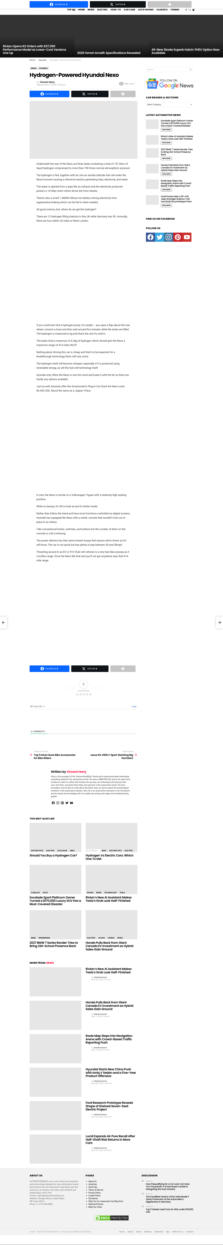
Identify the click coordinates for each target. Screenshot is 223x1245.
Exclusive (62, 856)
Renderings (44, 943)
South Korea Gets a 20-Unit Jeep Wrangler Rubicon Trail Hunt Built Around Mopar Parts (176, 204)
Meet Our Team (95, 1212)
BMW (33, 943)
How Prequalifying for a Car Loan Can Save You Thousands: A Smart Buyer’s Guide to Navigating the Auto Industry (168, 1192)
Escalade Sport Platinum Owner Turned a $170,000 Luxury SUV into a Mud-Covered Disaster (55, 906)
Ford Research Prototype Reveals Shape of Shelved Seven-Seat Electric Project (109, 1111)
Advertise (92, 1190)
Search (190, 75)
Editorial (147, 1237)
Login (134, 712)
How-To (116, 12)
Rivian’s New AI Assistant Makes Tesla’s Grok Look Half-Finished (109, 904)
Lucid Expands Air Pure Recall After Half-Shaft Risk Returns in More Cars (110, 1145)
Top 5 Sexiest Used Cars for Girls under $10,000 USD (169, 1216)
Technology (110, 898)
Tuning (174, 12)
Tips (168, 1237)
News (91, 12)
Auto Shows (146, 12)
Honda (111, 943)
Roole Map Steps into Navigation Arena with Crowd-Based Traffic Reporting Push (109, 1044)
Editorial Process (95, 1210)
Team (138, 1237)
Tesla (122, 898)
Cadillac (35, 898)
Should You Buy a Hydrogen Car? (53, 861)
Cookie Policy (94, 1201)
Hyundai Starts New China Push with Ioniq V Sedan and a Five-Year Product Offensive (111, 1078)
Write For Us (177, 1237)
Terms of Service (95, 1195)
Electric (102, 12)
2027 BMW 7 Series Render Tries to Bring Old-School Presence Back (54, 950)
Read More (166, 135)
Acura (101, 943)
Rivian (90, 898)
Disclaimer (93, 1204)
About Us (92, 1187)
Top (71, 12)
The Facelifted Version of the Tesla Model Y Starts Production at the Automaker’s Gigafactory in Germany (167, 1205)
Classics (162, 12)
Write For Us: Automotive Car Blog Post (105, 1207)
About (130, 1237)
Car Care (129, 12)
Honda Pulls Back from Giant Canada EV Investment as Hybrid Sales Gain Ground (109, 951)
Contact (189, 1237)
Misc (72, 856)
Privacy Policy (94, 1198)
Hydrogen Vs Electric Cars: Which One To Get (109, 862)
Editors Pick (37, 856)
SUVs (45, 898)
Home (81, 12)
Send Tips (92, 1192)
